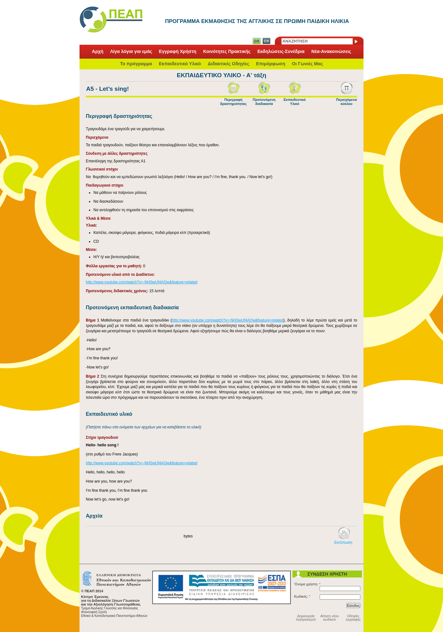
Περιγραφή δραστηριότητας (233, 102)
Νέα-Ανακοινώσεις (331, 51)
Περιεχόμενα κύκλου (346, 102)
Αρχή (97, 51)
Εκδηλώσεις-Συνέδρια (281, 51)
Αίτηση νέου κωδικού (329, 617)
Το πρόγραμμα (136, 63)
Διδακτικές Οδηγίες (228, 63)
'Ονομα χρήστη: (307, 584)
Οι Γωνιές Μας (307, 63)
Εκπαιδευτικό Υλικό (180, 63)
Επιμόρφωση (270, 63)
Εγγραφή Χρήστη (178, 51)
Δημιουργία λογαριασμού (306, 617)
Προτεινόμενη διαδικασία (264, 102)
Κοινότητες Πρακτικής (227, 51)
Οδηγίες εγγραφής (353, 617)
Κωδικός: (302, 596)
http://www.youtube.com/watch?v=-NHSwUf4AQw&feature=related (142, 282)
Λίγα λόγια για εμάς (131, 51)
